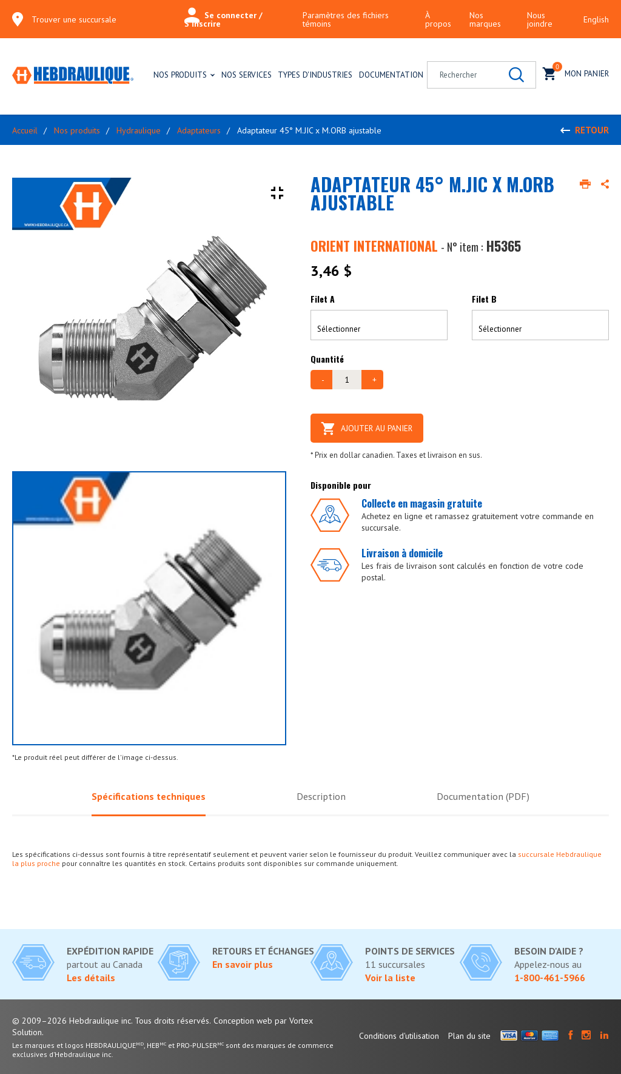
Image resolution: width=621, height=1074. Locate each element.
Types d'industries (315, 74)
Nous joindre (539, 19)
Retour (592, 130)
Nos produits (180, 74)
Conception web (242, 1020)
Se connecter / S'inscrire (223, 19)
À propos (438, 19)
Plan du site (469, 1035)
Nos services (246, 74)
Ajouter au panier (370, 427)
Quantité (327, 358)
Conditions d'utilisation (399, 1035)
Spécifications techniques (146, 796)
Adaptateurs (199, 130)
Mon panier (576, 72)
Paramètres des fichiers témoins (346, 19)
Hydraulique (138, 130)
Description (320, 796)
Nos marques (485, 19)
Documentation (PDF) (484, 796)
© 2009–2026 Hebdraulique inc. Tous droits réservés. (111, 1020)
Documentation (391, 74)
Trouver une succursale (74, 19)
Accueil (25, 130)
